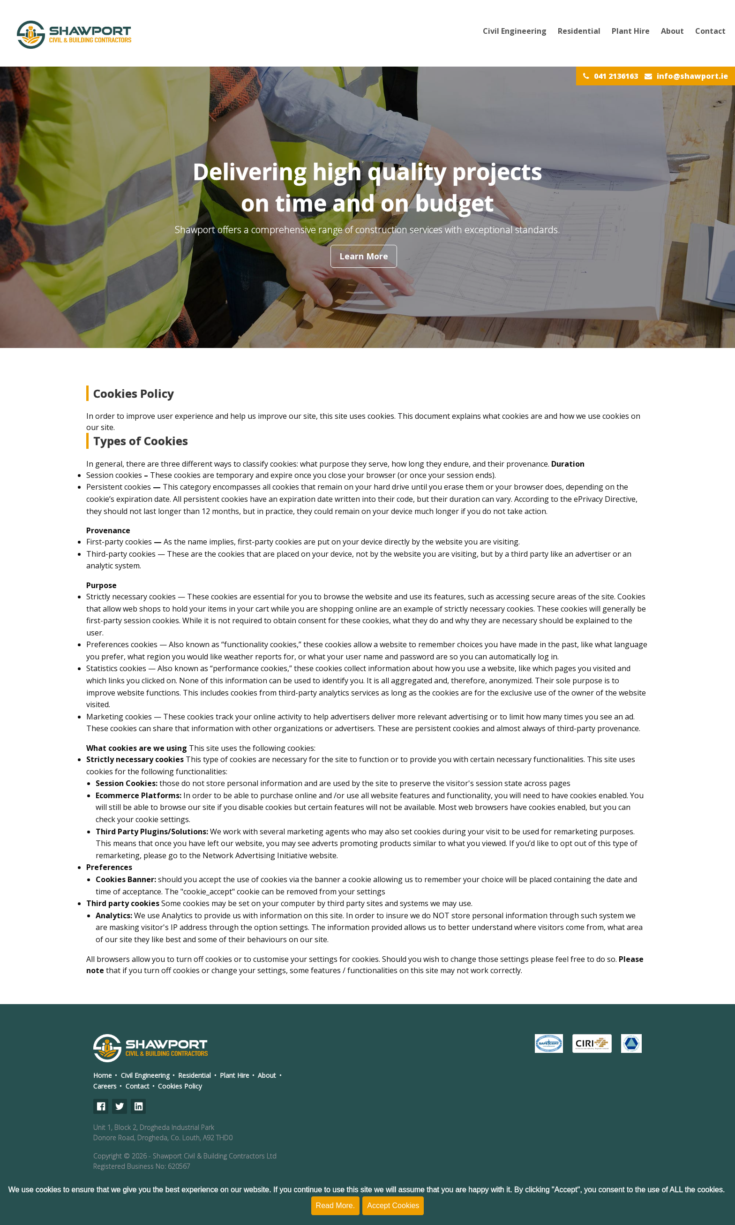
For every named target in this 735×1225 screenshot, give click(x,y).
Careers (105, 1085)
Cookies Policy (180, 1085)
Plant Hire (631, 31)
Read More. (335, 1206)
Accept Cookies (393, 1206)
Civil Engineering (515, 31)
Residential (579, 31)
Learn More (363, 256)
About (672, 31)
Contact (710, 31)
